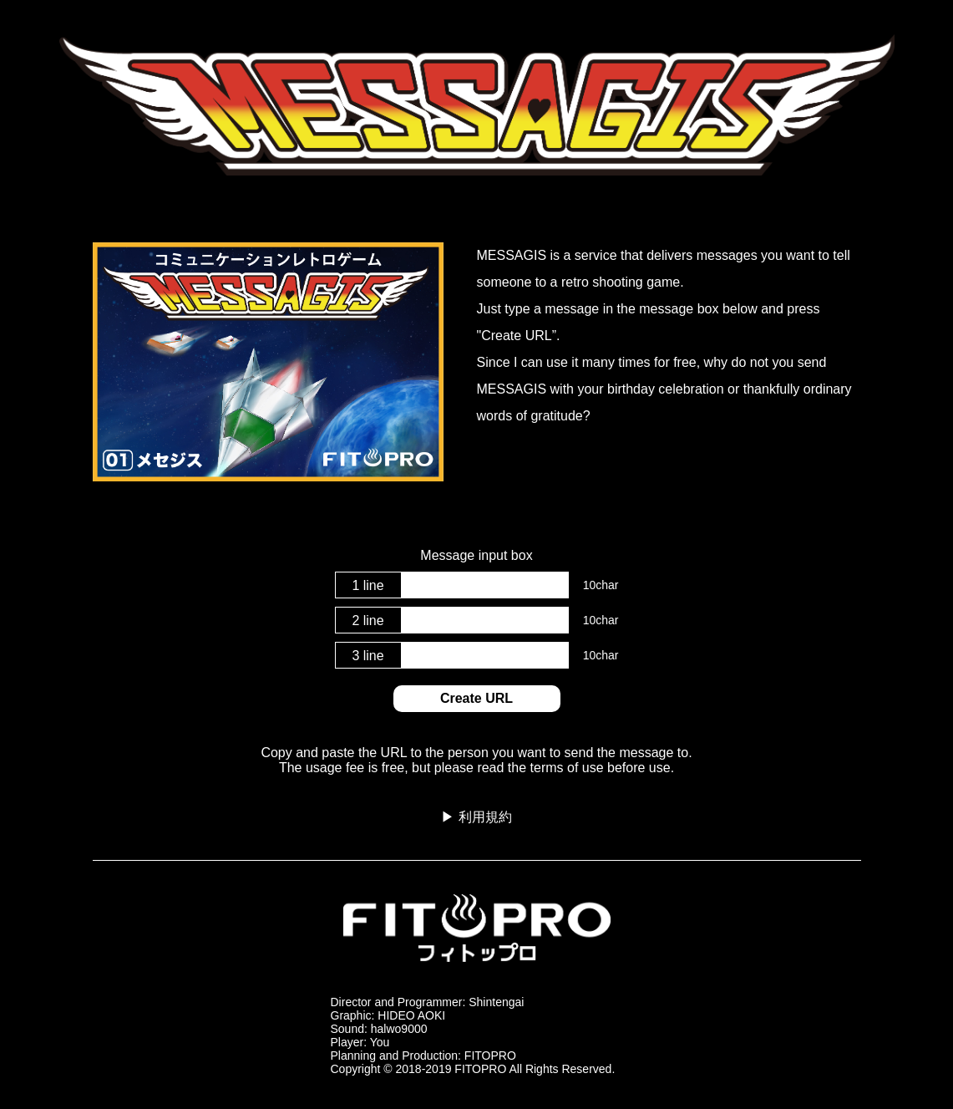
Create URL (476, 698)
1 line (367, 585)
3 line (367, 656)
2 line (367, 620)
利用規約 (485, 817)
